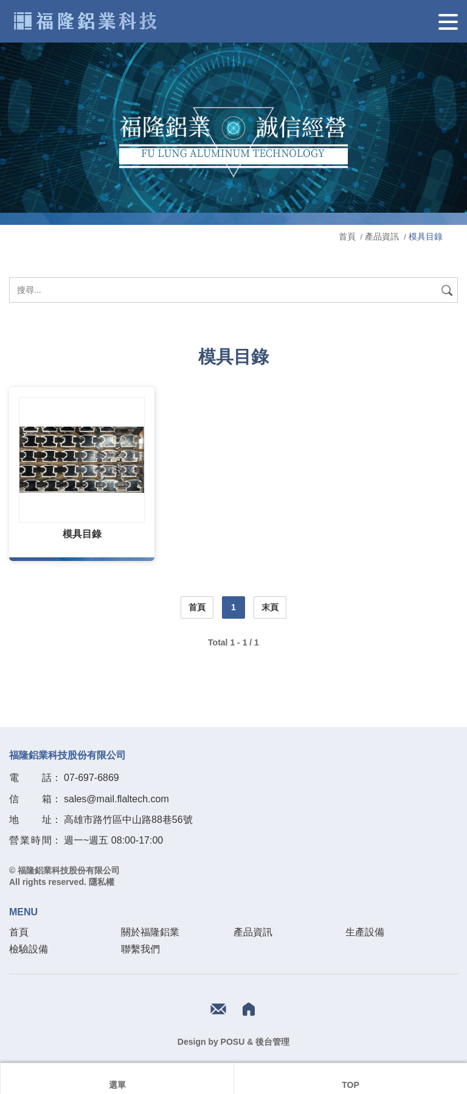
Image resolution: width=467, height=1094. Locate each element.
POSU (233, 1042)
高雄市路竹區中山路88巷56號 (128, 819)
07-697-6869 (91, 777)
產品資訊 (382, 236)
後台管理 (272, 1042)
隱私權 (101, 882)
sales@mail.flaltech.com (116, 799)
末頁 (269, 607)
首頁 (348, 236)
